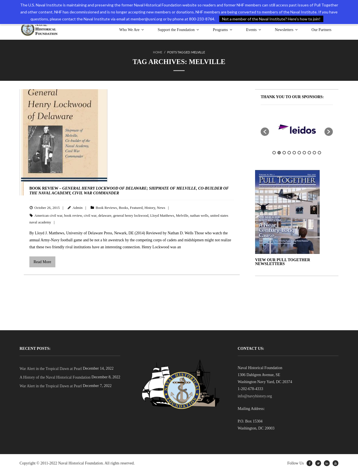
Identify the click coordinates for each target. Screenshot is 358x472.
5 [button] (294, 152)
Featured (136, 207)
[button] (265, 131)
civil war (90, 215)
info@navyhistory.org (255, 396)
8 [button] (309, 152)
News (161, 207)
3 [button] (284, 152)
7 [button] (304, 152)
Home (157, 52)
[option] (274, 129)
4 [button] (289, 152)
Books (123, 207)
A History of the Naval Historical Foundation (55, 377)
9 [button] (314, 152)
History (149, 207)
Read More (42, 261)
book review (73, 215)
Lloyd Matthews (162, 215)
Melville (182, 215)
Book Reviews (106, 207)
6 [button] (299, 152)
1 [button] (274, 152)
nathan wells (199, 215)
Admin (77, 207)
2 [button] (279, 152)
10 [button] (319, 152)
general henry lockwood (131, 215)
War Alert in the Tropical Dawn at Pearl (51, 368)
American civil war (48, 215)
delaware (104, 215)
